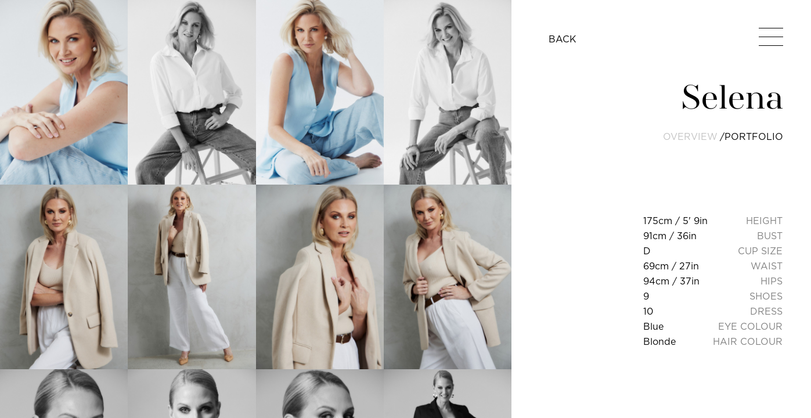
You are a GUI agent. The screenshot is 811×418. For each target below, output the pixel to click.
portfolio (754, 136)
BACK (562, 39)
